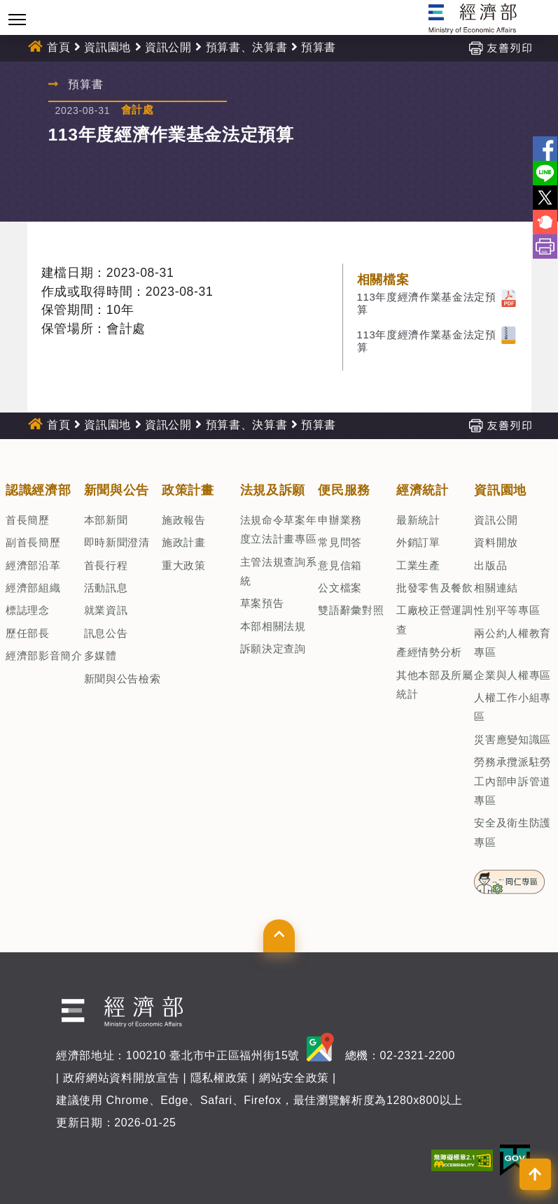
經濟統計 (422, 490)
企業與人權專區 (512, 675)
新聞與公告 (116, 490)
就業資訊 (106, 610)
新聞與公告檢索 (122, 679)
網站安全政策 (294, 1078)
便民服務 (344, 490)
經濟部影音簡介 (44, 655)
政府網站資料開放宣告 (121, 1078)
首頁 (58, 47)
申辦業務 (340, 520)
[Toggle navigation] (17, 19)
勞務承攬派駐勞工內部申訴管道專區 (512, 781)
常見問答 (340, 542)
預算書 (318, 47)
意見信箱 (340, 565)
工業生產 (418, 565)
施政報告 (184, 520)
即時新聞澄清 (117, 542)
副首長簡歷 (33, 542)
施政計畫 (184, 542)
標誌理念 (28, 610)
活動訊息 (106, 588)
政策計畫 (188, 490)
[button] (279, 935)
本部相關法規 (273, 626)
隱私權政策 (219, 1078)
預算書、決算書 (247, 47)
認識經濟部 (38, 490)
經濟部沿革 (33, 565)
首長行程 (106, 565)
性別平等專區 (507, 610)
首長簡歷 (28, 520)
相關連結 (496, 588)
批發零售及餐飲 (434, 588)
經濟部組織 (33, 588)
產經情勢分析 (429, 652)
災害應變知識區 (512, 739)
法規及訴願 (272, 490)
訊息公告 (106, 633)
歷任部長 (28, 633)
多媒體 (100, 655)
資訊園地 (107, 47)
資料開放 (496, 542)
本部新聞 (106, 520)
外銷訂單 (418, 542)
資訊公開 (168, 47)
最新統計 (418, 520)
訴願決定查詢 (273, 648)
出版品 (490, 565)
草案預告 (262, 603)
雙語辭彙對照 (351, 610)
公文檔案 (340, 588)
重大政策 (184, 565)
